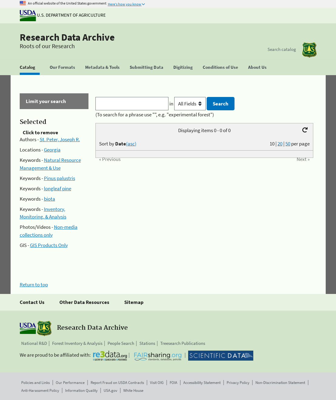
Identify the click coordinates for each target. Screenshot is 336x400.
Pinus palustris (59, 178)
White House (133, 390)
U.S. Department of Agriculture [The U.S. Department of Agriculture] (63, 15)
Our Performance (70, 382)
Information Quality (81, 390)
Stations (147, 343)
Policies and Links (35, 382)
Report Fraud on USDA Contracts (117, 382)
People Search (121, 343)
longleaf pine (57, 188)
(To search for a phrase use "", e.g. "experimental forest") (154, 114)
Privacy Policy (238, 382)
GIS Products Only (49, 245)
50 (287, 143)
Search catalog (282, 49)
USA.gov (110, 390)
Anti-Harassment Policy (40, 390)
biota (49, 198)
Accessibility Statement (202, 382)
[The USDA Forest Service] (309, 50)
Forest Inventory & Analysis (77, 343)
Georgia (52, 149)
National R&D (34, 343)
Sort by (117, 143)
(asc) (131, 143)
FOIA (173, 382)
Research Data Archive (67, 37)
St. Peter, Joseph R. (60, 139)
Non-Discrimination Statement (280, 382)
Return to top (34, 284)
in (188, 103)
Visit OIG (157, 382)
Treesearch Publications (182, 343)
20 (280, 143)
